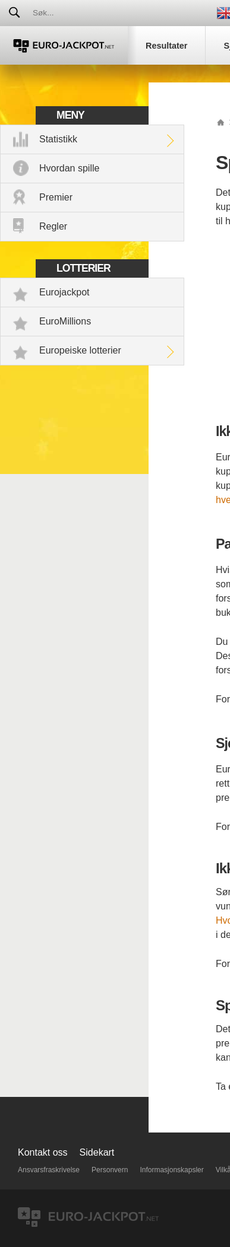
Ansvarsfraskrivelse (49, 1170)
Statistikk (58, 139)
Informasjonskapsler (171, 1170)
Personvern (110, 1170)
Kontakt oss (43, 1152)
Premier (56, 197)
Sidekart (97, 1152)
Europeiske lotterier (80, 350)
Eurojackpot (64, 292)
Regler (53, 226)
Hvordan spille (69, 168)
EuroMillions (65, 321)
